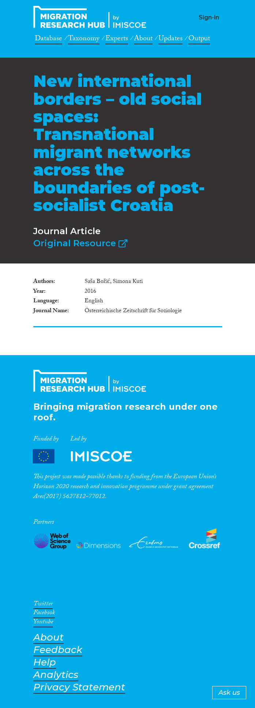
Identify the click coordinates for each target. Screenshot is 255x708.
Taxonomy (84, 39)
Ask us (229, 693)
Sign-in (209, 17)
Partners (88, 456)
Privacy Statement (79, 687)
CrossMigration (91, 17)
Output (199, 39)
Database (48, 39)
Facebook (44, 613)
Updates (170, 39)
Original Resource (80, 243)
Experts (116, 39)
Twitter (43, 605)
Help (44, 662)
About (143, 39)
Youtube (43, 623)
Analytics (55, 675)
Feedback (57, 650)
